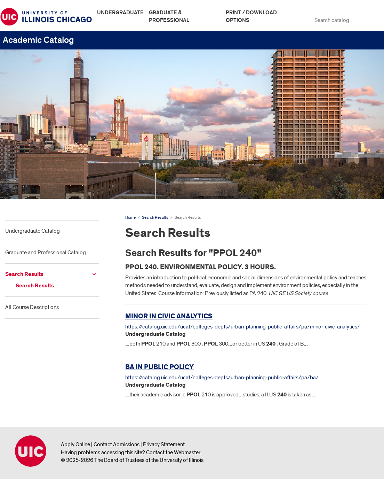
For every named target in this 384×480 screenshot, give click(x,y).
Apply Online (75, 444)
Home (130, 217)
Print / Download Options (251, 16)
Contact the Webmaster (173, 452)
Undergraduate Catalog (32, 230)
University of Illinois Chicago (30, 451)
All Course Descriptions (32, 307)
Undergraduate (120, 12)
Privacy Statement (164, 444)
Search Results (24, 274)
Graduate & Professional (169, 16)
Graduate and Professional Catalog (45, 252)
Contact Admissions (116, 444)
